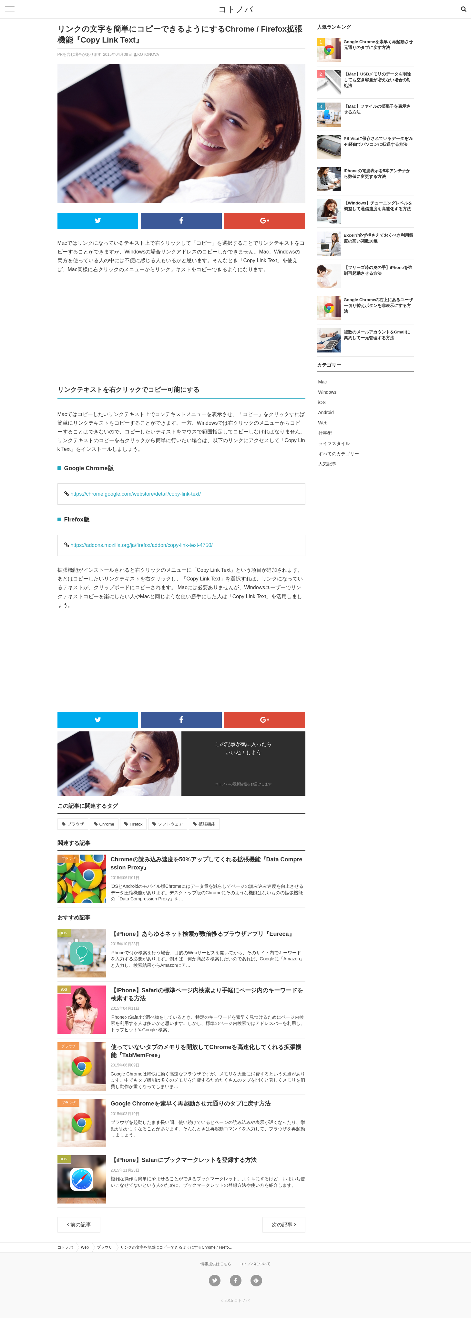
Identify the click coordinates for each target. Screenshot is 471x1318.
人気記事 (327, 463)
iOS (322, 402)
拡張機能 (207, 824)
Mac (322, 381)
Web (323, 422)
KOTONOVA (148, 54)
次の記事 (284, 1224)
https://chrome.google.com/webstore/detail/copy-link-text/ (136, 494)
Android (326, 412)
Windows (327, 392)
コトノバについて (255, 1264)
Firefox (136, 824)
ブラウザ (75, 824)
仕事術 (325, 433)
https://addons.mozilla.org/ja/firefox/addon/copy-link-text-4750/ (142, 545)
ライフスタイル (334, 443)
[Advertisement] (181, 328)
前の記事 (79, 1224)
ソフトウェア (170, 824)
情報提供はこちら (215, 1264)
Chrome (106, 824)
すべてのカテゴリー (338, 453)
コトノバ (235, 9)
